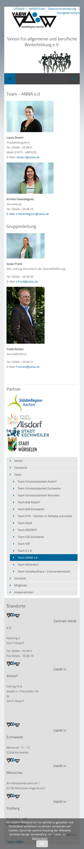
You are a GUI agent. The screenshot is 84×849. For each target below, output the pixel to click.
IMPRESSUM (37, 9)
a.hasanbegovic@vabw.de (32, 214)
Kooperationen (23, 592)
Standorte (20, 468)
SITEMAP (19, 9)
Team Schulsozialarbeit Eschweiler (39, 488)
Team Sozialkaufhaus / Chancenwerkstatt (44, 571)
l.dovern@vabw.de (27, 157)
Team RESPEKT (27, 530)
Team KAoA (25, 523)
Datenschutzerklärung (62, 9)
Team (17, 474)
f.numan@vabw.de (28, 367)
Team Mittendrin (28, 564)
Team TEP (24, 544)
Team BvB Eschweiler (31, 509)
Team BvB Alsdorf (29, 502)
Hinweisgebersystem (66, 13)
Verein (18, 461)
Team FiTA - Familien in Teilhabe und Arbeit (45, 516)
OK (42, 843)
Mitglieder (20, 585)
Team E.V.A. (25, 551)
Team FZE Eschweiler (31, 537)
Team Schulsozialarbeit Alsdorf (37, 481)
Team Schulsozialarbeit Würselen (39, 495)
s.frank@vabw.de (27, 281)
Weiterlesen (39, 838)
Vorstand (20, 578)
